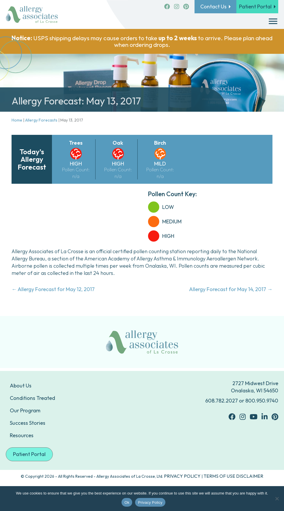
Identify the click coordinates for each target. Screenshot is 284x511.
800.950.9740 (261, 400)
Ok (126, 502)
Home (17, 120)
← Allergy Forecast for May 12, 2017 (53, 289)
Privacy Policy (150, 502)
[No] (277, 498)
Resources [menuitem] (21, 435)
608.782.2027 (221, 400)
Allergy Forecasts (41, 120)
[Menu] (273, 21)
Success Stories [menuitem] (27, 423)
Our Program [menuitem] (25, 410)
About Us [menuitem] (20, 385)
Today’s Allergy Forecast (32, 159)
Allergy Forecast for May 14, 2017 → (230, 289)
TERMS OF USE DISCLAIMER (233, 476)
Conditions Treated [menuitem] (32, 398)
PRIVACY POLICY (182, 476)
